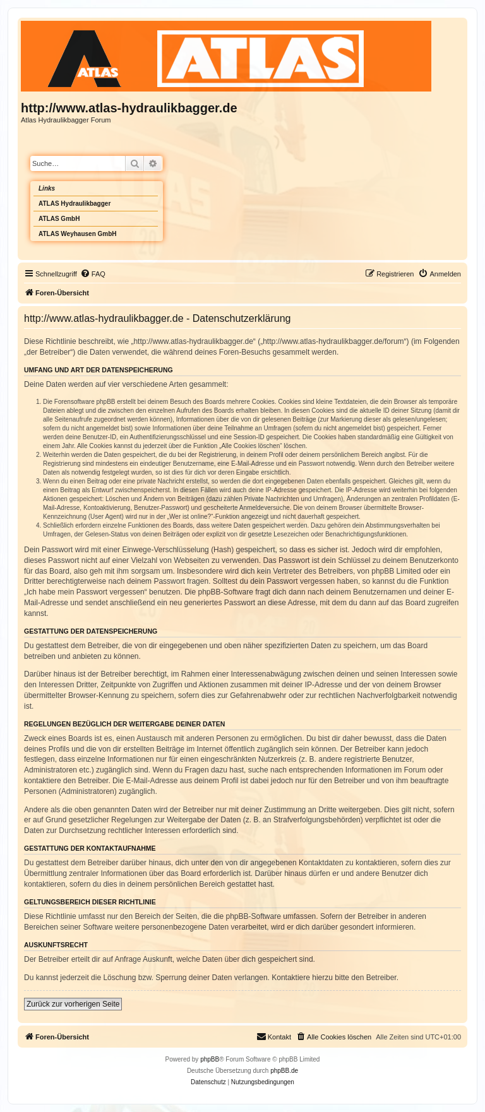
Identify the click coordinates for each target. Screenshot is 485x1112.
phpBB (209, 1059)
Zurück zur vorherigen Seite (73, 1004)
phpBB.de (284, 1070)
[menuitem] (92, 273)
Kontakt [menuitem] (273, 1036)
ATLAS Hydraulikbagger (75, 203)
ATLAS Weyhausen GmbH (78, 233)
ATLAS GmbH (59, 218)
